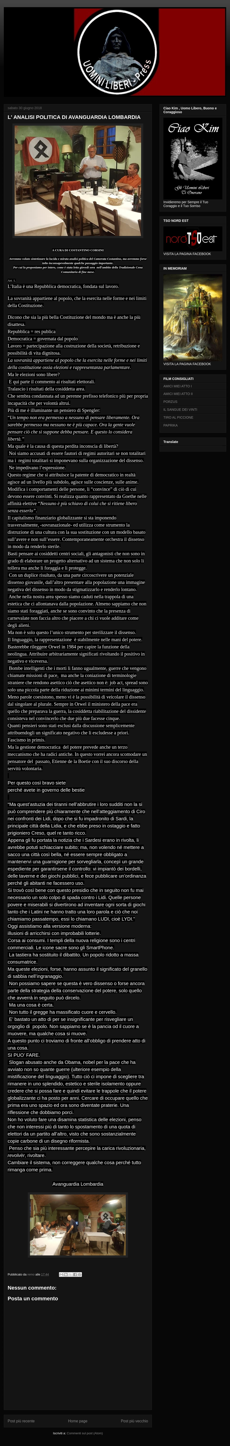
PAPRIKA (170, 425)
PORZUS (170, 402)
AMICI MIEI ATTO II (178, 394)
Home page (77, 1421)
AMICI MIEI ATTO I (177, 386)
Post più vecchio (134, 1421)
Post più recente (21, 1421)
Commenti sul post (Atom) (85, 1433)
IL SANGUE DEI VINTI (180, 409)
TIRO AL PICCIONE (178, 417)
